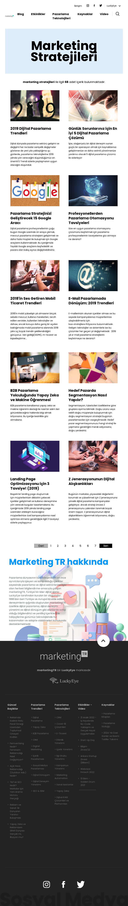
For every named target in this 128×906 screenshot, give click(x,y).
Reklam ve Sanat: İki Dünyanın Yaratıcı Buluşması (14, 811)
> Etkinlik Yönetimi (59, 741)
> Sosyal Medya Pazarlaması (39, 767)
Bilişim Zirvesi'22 (84, 748)
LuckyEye (114, 5)
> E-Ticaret (61, 733)
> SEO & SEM (37, 791)
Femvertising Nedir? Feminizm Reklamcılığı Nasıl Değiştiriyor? (15, 751)
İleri (105, 546)
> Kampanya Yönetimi (61, 767)
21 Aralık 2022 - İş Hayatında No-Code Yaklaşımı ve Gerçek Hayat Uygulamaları (87, 725)
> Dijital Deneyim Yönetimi (40, 783)
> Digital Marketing (36, 748)
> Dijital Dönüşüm (40, 775)
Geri (41, 546)
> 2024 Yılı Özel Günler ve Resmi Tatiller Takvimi (110, 736)
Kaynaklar (85, 14)
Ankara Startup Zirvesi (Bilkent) (87, 759)
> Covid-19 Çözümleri (60, 725)
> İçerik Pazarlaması (37, 757)
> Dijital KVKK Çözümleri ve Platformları (62, 800)
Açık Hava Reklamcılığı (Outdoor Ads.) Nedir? (16, 770)
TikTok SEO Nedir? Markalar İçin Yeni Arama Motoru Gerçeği (15, 790)
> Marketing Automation (61, 776)
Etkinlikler (38, 14)
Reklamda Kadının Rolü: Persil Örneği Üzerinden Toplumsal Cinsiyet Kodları (15, 727)
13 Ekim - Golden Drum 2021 (86, 782)
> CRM (34, 739)
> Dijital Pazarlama (37, 719)
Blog (20, 14)
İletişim (78, 5)
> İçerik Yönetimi (63, 749)
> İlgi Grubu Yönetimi (61, 757)
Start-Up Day (86, 740)
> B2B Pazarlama (40, 733)
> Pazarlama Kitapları (108, 715)
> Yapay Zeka (38, 727)
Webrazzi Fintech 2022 (86, 770)
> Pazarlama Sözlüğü (108, 725)
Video (104, 14)
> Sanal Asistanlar (64, 784)
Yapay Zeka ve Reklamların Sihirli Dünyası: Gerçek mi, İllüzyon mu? (16, 831)
